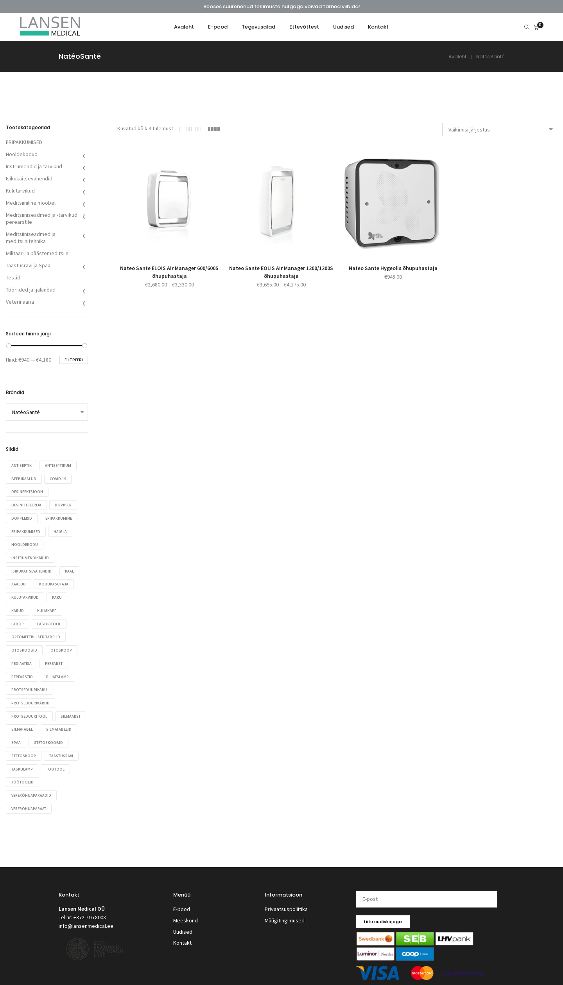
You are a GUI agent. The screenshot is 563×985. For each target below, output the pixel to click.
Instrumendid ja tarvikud (34, 166)
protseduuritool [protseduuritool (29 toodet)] (29, 710)
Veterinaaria (20, 301)
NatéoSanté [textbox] (26, 412)
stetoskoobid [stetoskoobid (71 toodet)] (25, 749)
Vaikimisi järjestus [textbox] (469, 129)
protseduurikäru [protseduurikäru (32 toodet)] (29, 685)
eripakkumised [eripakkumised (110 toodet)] (25, 530)
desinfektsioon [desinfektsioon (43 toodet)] (27, 491)
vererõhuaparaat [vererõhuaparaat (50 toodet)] (28, 801)
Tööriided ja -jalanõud (31, 289)
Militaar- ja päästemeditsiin (37, 253)
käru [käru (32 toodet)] (58, 594)
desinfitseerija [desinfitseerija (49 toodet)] (26, 504)
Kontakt (182, 930)
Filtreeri (74, 360)
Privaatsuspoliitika (286, 901)
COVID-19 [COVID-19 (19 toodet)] (59, 478)
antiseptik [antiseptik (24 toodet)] (21, 465)
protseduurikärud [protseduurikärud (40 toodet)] (30, 697)
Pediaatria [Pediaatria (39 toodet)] (21, 659)
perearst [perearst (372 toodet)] (55, 659)
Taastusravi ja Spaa (28, 265)
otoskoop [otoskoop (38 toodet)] (63, 646)
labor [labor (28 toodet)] (17, 620)
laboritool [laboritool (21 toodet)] (51, 620)
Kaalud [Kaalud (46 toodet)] (18, 581)
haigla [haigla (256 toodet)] (61, 530)
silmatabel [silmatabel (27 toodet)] (57, 723)
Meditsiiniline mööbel (31, 202)
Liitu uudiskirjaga (383, 914)
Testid (13, 277)
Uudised (182, 920)
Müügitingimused (285, 911)
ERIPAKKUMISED (24, 142)
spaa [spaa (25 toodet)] (56, 736)
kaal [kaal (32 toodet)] (70, 568)
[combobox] (499, 129)
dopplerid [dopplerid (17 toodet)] (21, 517)
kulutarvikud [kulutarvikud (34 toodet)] (25, 594)
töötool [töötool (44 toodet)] (20, 775)
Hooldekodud (22, 154)
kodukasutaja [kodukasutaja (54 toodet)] (55, 581)
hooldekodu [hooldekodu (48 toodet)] (24, 543)
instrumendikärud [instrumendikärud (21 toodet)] (30, 555)
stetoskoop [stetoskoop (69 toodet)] (67, 749)
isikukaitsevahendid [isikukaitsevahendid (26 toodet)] (31, 568)
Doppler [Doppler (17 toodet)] (64, 504)
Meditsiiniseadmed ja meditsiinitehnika (31, 237)
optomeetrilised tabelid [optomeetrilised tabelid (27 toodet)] (35, 633)
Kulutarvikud (20, 190)
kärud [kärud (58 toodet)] (17, 607)
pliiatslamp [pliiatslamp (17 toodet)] (59, 672)
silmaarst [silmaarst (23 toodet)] (21, 723)
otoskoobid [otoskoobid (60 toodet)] (24, 646)
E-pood (181, 901)
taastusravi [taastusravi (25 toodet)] (23, 762)
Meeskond (185, 911)
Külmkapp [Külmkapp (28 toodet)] (48, 607)
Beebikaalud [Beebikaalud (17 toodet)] (23, 478)
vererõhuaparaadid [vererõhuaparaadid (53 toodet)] (31, 788)
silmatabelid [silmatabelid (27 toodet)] (24, 736)
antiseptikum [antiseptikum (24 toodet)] (60, 465)
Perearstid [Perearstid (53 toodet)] (22, 672)
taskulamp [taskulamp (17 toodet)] (61, 762)
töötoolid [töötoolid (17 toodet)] (56, 775)
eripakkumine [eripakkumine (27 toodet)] (60, 517)
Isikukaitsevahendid (29, 178)
